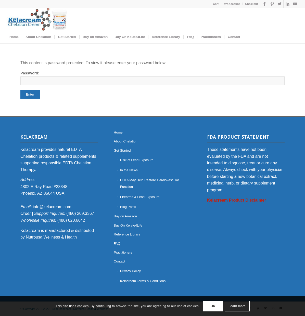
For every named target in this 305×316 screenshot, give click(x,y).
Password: (152, 78)
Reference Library (127, 234)
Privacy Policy (130, 271)
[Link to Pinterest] (272, 4)
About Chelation (125, 141)
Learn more (237, 306)
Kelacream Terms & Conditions (143, 281)
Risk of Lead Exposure (137, 160)
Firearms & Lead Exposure (140, 197)
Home (118, 132)
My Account (232, 3)
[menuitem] (215, 4)
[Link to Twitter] (279, 4)
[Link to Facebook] (264, 4)
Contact (119, 261)
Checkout (251, 3)
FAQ (117, 243)
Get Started (122, 150)
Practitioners (123, 252)
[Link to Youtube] (295, 4)
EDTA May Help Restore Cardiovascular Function (149, 183)
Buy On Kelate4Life (128, 225)
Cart (216, 3)
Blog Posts (128, 207)
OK (213, 306)
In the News (129, 170)
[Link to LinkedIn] (287, 4)
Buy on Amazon (125, 216)
